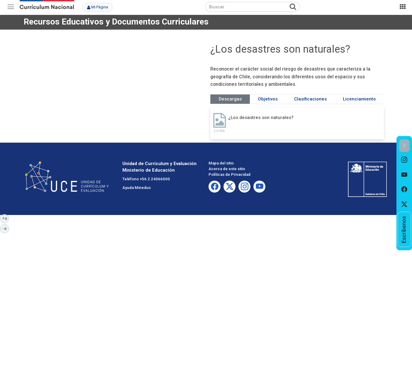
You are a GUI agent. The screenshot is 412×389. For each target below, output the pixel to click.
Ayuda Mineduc (136, 187)
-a (5, 228)
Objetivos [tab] (268, 99)
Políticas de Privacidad (229, 174)
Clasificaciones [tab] (310, 99)
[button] (404, 145)
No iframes (115, 82)
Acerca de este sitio (227, 169)
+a (5, 218)
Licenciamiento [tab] (359, 99)
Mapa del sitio (221, 163)
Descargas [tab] (230, 99)
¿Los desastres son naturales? (261, 117)
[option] (404, 159)
